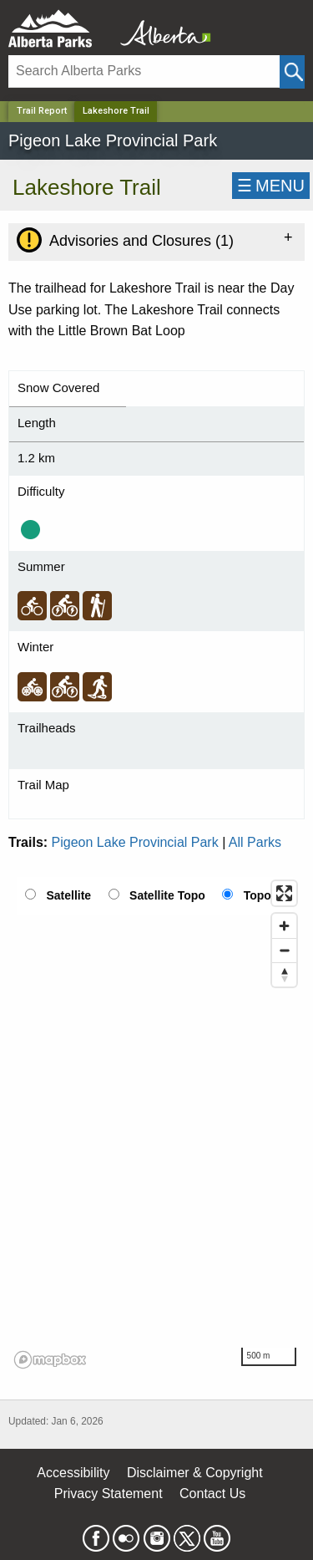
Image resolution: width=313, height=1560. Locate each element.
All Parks (255, 842)
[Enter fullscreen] (284, 893)
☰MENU (271, 185)
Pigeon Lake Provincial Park (135, 842)
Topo (257, 895)
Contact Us (212, 1493)
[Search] (144, 71)
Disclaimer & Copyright (195, 1473)
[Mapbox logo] (50, 1359)
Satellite (68, 895)
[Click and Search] (292, 72)
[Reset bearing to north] (284, 974)
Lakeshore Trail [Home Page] (116, 110)
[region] (156, 1123)
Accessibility (73, 1473)
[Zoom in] (284, 926)
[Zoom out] (284, 950)
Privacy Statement (108, 1493)
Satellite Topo (167, 895)
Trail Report (42, 110)
